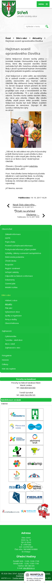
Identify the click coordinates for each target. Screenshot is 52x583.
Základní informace (13, 234)
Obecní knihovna (12, 323)
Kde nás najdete (9, 368)
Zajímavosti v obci (12, 347)
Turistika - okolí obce (13, 340)
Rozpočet (9, 264)
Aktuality (37, 38)
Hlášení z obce (11, 300)
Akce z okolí (10, 344)
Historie (5, 360)
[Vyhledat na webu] (37, 26)
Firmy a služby (11, 319)
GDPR (7, 238)
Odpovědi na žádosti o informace (19, 276)
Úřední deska (10, 261)
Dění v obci (21, 38)
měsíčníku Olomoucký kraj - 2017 (22, 167)
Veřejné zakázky (12, 272)
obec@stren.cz (29, 568)
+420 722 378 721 (27, 395)
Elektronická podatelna (14, 257)
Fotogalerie (7, 355)
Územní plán (10, 283)
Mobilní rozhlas (11, 287)
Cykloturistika (10, 336)
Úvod (8, 38)
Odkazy (5, 364)
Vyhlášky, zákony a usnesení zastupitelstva (23, 253)
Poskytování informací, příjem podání (20, 249)
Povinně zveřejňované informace (19, 245)
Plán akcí (8, 308)
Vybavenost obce (12, 312)
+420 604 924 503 (27, 387)
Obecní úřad (7, 229)
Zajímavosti (7, 331)
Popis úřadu (10, 242)
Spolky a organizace (13, 315)
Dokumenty (10, 279)
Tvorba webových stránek (23, 578)
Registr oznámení (12, 268)
